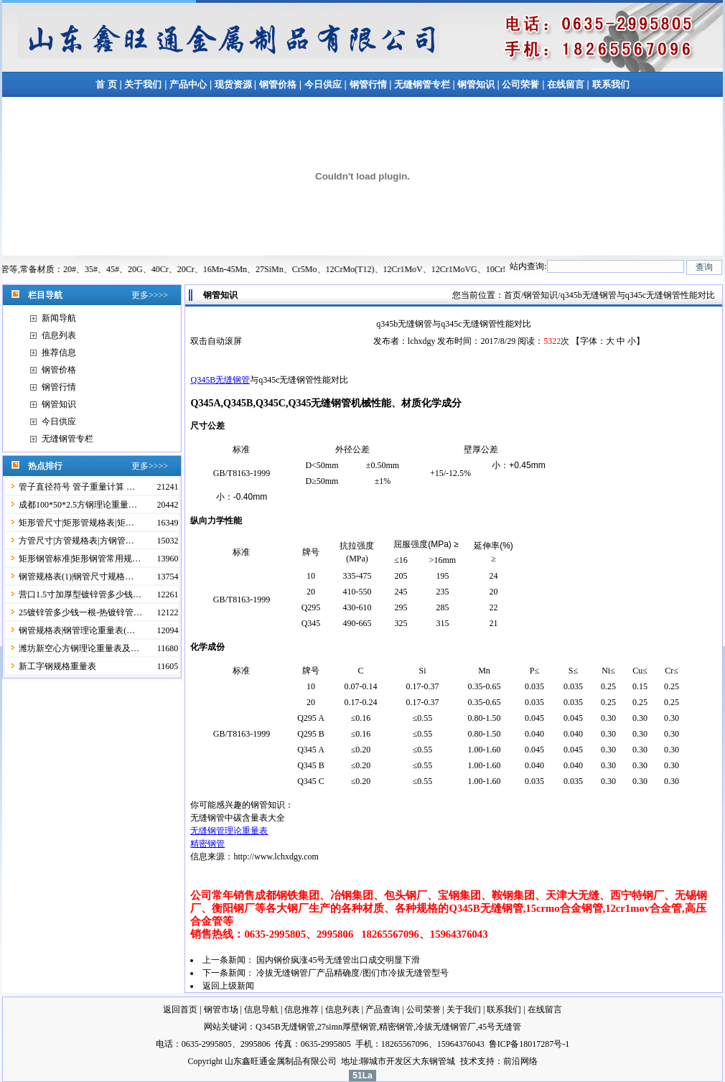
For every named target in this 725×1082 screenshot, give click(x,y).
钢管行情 (368, 84)
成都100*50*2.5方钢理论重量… (78, 505)
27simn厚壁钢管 (347, 1027)
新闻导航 (59, 318)
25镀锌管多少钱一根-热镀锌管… (80, 612)
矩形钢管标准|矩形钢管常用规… (80, 559)
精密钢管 (207, 844)
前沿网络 (520, 1061)
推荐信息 (59, 353)
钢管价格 (277, 84)
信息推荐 (301, 1009)
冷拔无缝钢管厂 (446, 1027)
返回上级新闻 (228, 986)
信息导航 (261, 1009)
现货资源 (233, 84)
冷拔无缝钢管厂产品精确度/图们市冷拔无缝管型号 (352, 973)
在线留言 (566, 84)
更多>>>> (149, 295)
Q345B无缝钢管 (220, 380)
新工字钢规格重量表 (57, 666)
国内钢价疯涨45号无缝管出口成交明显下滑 (338, 960)
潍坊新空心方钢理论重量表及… (79, 648)
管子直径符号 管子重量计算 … (77, 487)
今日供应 (323, 84)
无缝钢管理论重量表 (229, 831)
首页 (512, 295)
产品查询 (382, 1009)
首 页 (105, 84)
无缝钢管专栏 (423, 84)
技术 (468, 1061)
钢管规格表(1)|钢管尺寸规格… (76, 577)
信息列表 (59, 335)
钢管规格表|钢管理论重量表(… (77, 630)
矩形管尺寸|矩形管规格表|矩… (76, 523)
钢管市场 (221, 1009)
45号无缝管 (499, 1027)
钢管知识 (476, 84)
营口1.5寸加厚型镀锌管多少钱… (80, 594)
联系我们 (611, 84)
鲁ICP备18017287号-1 (529, 1044)
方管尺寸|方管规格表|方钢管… (76, 541)
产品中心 (188, 84)
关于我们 (143, 84)
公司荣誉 (520, 84)
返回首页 (180, 1009)
